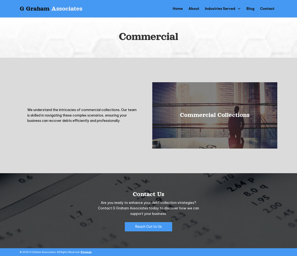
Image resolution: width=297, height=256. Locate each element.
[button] (239, 8)
